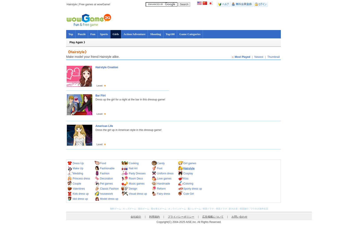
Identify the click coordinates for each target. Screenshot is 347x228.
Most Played (242, 56)
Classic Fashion (109, 188)
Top (70, 34)
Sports (104, 34)
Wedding (78, 173)
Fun (92, 34)
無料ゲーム (115, 208)
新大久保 (233, 208)
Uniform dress (165, 173)
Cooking (134, 163)
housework (106, 193)
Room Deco (136, 178)
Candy (161, 163)
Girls (116, 34)
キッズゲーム (129, 208)
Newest (258, 56)
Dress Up (78, 163)
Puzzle (82, 34)
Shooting (155, 34)
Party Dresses (137, 173)
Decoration (106, 178)
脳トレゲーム (194, 208)
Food (103, 163)
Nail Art (133, 168)
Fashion (105, 173)
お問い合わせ (239, 216)
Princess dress (81, 178)
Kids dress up (81, 193)
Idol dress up (80, 198)
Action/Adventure (134, 34)
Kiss (186, 178)
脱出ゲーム (143, 208)
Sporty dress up (192, 188)
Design (133, 188)
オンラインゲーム (177, 208)
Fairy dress (163, 193)
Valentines (79, 188)
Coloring (188, 183)
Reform (161, 188)
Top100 (170, 34)
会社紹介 (136, 216)
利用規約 (154, 216)
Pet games (106, 183)
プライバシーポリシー (181, 216)
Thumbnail (273, 56)
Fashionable (107, 168)
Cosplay (188, 173)
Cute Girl (188, 193)
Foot (159, 168)
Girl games (189, 163)
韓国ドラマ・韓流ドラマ (215, 208)
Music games (137, 183)
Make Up (78, 168)
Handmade (163, 183)
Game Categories (189, 34)
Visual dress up (138, 193)
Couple (77, 183)
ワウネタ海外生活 (259, 208)
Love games (164, 178)
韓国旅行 (244, 208)
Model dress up (109, 198)
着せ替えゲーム (158, 208)
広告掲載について (213, 216)
